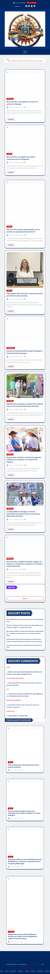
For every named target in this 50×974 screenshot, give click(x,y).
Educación (13, 971)
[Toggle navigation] (25, 52)
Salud (6, 971)
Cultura (27, 971)
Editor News (37, 964)
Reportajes (40, 971)
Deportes (20, 971)
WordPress (30, 964)
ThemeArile (25, 966)
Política (33, 971)
